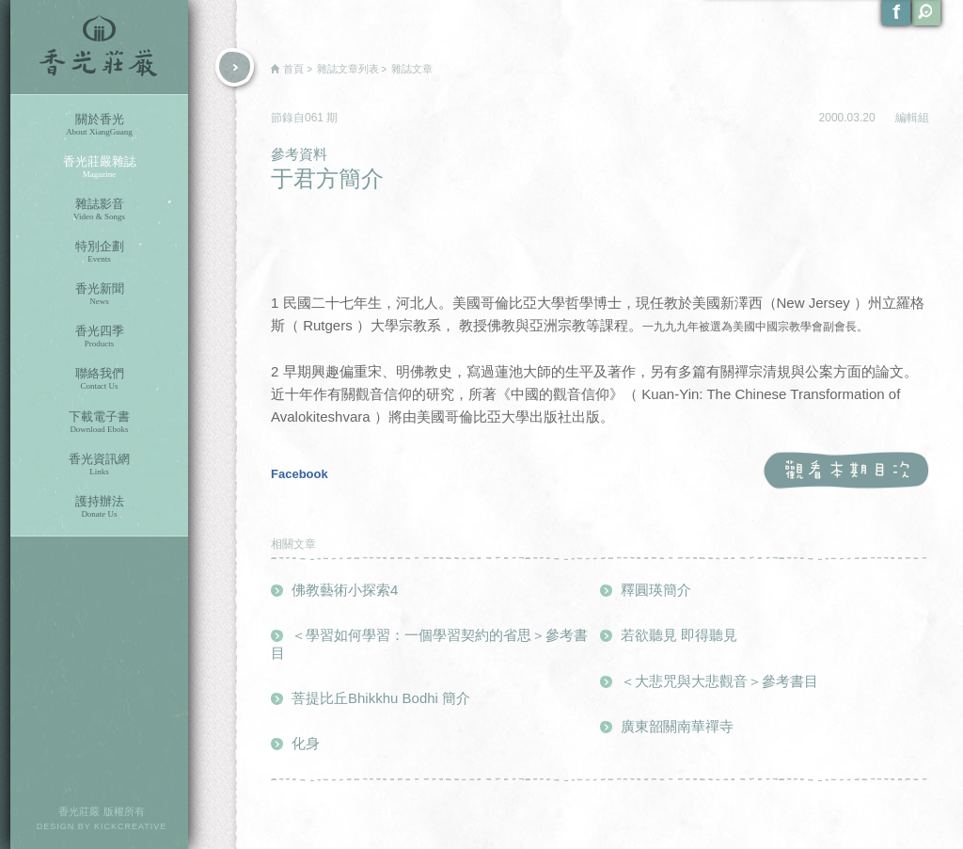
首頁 (293, 68)
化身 (306, 743)
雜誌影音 (99, 209)
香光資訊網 (99, 464)
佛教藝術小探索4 (345, 590)
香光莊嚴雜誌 (99, 167)
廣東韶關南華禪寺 (677, 726)
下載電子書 (99, 422)
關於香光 (99, 124)
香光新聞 (99, 294)
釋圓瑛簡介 (656, 590)
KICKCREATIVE (130, 826)
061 (315, 117)
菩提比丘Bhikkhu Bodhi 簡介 (381, 698)
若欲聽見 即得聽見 (679, 635)
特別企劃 (99, 251)
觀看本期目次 (846, 471)
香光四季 (99, 336)
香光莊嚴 (99, 47)
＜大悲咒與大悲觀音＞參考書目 (719, 681)
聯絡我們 (99, 379)
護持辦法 (99, 507)
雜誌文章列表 (348, 68)
